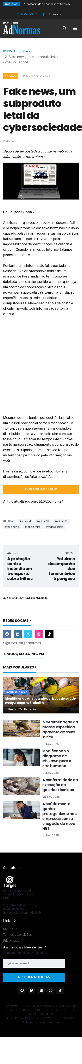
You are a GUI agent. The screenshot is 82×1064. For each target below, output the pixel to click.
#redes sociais (54, 526)
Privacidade (11, 940)
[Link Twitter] (28, 634)
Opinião (24, 51)
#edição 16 (61, 521)
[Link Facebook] (7, 634)
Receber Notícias (34, 977)
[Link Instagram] (39, 634)
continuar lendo (41, 489)
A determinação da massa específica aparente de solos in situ (60, 729)
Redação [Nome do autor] (30, 709)
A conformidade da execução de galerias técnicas (60, 784)
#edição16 (43, 521)
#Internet (25, 521)
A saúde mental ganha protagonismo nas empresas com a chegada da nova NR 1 (59, 816)
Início (7, 51)
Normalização (17, 692)
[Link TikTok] (49, 634)
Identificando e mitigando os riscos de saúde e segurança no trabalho (40, 700)
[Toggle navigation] (75, 28)
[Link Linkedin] (18, 634)
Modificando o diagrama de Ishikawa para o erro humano (56, 758)
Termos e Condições (17, 934)
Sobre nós (10, 929)
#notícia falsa (32, 526)
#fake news (12, 526)
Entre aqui (55, 14)
